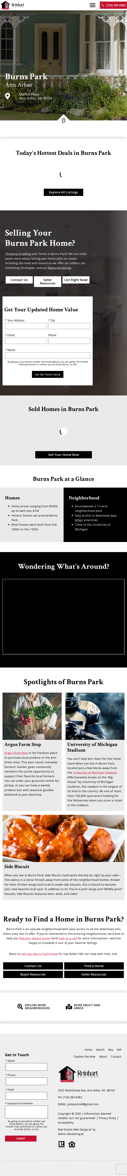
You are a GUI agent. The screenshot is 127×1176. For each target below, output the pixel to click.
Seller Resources (47, 281)
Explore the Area (84, 1056)
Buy (110, 1049)
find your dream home (34, 938)
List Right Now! (76, 280)
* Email (10, 335)
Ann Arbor (19, 84)
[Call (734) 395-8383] (113, 5)
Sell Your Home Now (63, 455)
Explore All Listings (63, 192)
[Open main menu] (92, 5)
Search (100, 1049)
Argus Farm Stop (16, 753)
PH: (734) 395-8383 (70, 1097)
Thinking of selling (18, 254)
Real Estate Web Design (74, 1129)
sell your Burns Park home (39, 954)
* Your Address (14, 320)
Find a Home (94, 966)
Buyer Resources (33, 974)
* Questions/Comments (19, 1103)
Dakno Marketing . (71, 1134)
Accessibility (66, 1122)
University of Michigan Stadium (95, 772)
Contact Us (19, 280)
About (103, 1056)
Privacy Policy (107, 1118)
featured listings (59, 268)
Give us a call (68, 938)
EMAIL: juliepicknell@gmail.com (78, 1104)
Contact (116, 1056)
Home (88, 1049)
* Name (10, 350)
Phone (52, 335)
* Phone (10, 1075)
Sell (119, 1049)
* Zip (51, 320)
